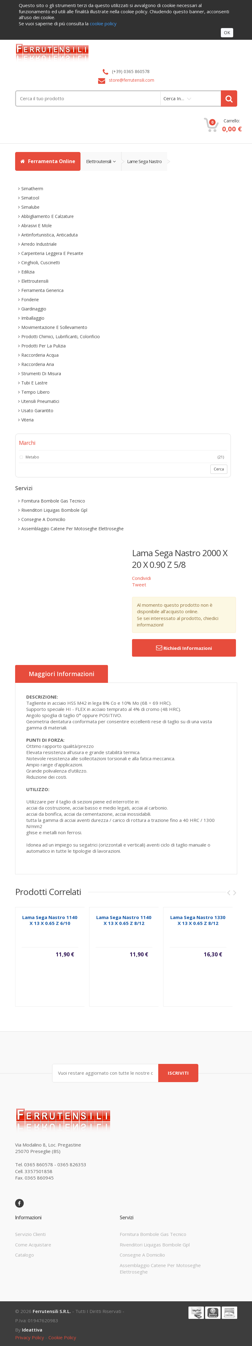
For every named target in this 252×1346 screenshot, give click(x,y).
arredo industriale (39, 244)
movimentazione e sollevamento (54, 327)
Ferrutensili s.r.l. (52, 1311)
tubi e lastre (34, 383)
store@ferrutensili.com (131, 80)
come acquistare (33, 1244)
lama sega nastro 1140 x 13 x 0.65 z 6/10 (49, 926)
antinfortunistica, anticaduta (49, 235)
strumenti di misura (41, 373)
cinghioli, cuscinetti (40, 262)
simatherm (32, 188)
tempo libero (35, 392)
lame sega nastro (144, 161)
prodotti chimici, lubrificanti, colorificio (60, 336)
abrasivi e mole (36, 225)
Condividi (141, 578)
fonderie (30, 299)
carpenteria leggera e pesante (52, 253)
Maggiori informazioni (61, 674)
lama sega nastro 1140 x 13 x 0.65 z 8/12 (123, 926)
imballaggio (32, 318)
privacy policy (29, 1337)
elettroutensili (101, 161)
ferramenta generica (42, 290)
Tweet (139, 584)
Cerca (219, 469)
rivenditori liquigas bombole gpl (54, 510)
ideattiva (32, 1330)
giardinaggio (33, 309)
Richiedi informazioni (184, 648)
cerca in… (173, 98)
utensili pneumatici (40, 401)
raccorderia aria (37, 364)
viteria (27, 420)
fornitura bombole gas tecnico (53, 501)
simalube (30, 207)
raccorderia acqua (40, 355)
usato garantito (37, 410)
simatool (30, 198)
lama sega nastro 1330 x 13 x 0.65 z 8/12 (197, 926)
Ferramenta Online (47, 161)
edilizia (28, 272)
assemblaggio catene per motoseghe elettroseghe (72, 528)
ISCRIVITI (178, 1073)
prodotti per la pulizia (43, 346)
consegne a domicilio (43, 519)
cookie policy (62, 1337)
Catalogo (24, 1255)
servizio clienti (30, 1234)
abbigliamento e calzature (47, 216)
